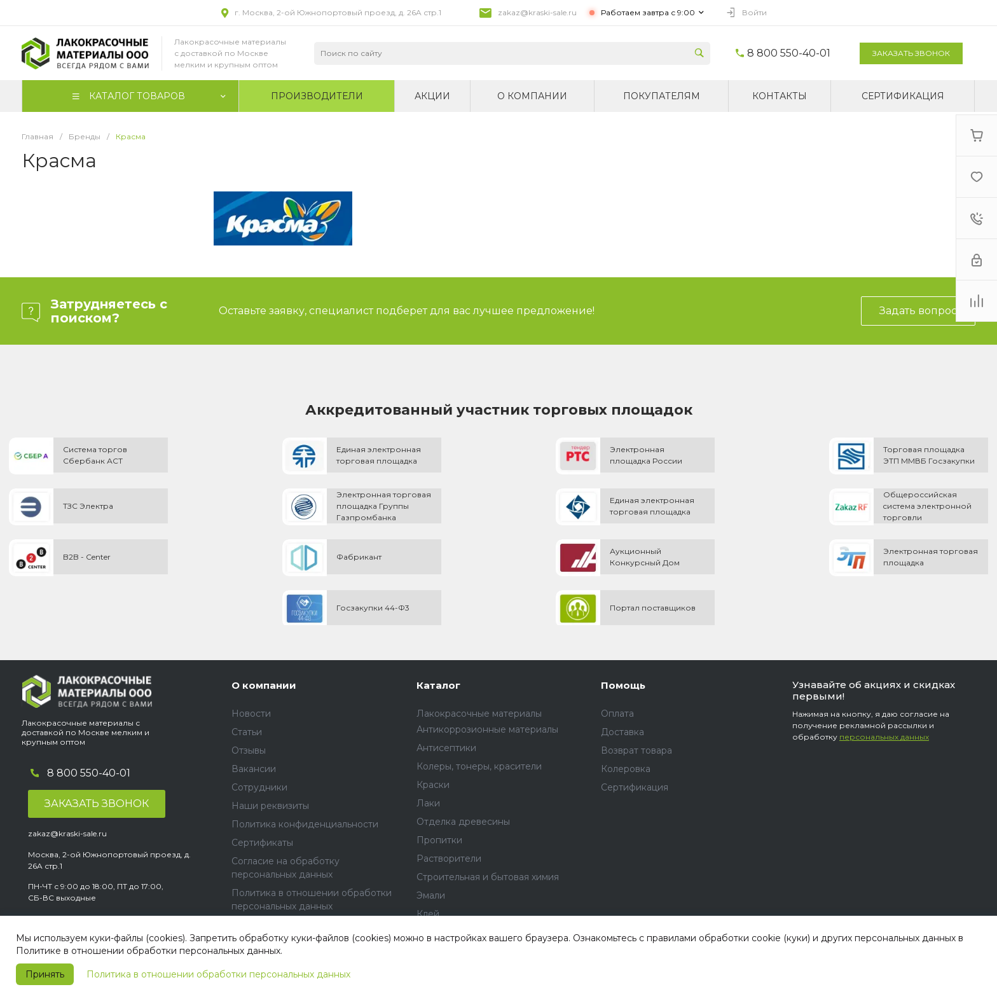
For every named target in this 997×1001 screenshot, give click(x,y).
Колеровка (625, 769)
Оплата (617, 713)
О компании (263, 685)
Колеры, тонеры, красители (479, 766)
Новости (251, 713)
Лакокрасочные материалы (479, 713)
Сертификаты (262, 842)
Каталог (438, 685)
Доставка (622, 732)
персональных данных (884, 737)
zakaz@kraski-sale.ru (537, 12)
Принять (44, 974)
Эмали (430, 895)
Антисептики (446, 748)
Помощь (623, 685)
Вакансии (253, 769)
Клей (427, 914)
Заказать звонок (911, 53)
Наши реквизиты (270, 805)
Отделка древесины (463, 821)
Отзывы (248, 750)
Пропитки (439, 840)
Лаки (428, 803)
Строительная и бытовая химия (487, 877)
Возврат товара (636, 750)
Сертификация (634, 787)
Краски (433, 784)
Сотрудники (259, 787)
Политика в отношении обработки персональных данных (218, 974)
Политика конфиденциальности (304, 824)
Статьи (246, 732)
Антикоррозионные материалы (487, 729)
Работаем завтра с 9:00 (648, 12)
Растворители (448, 858)
